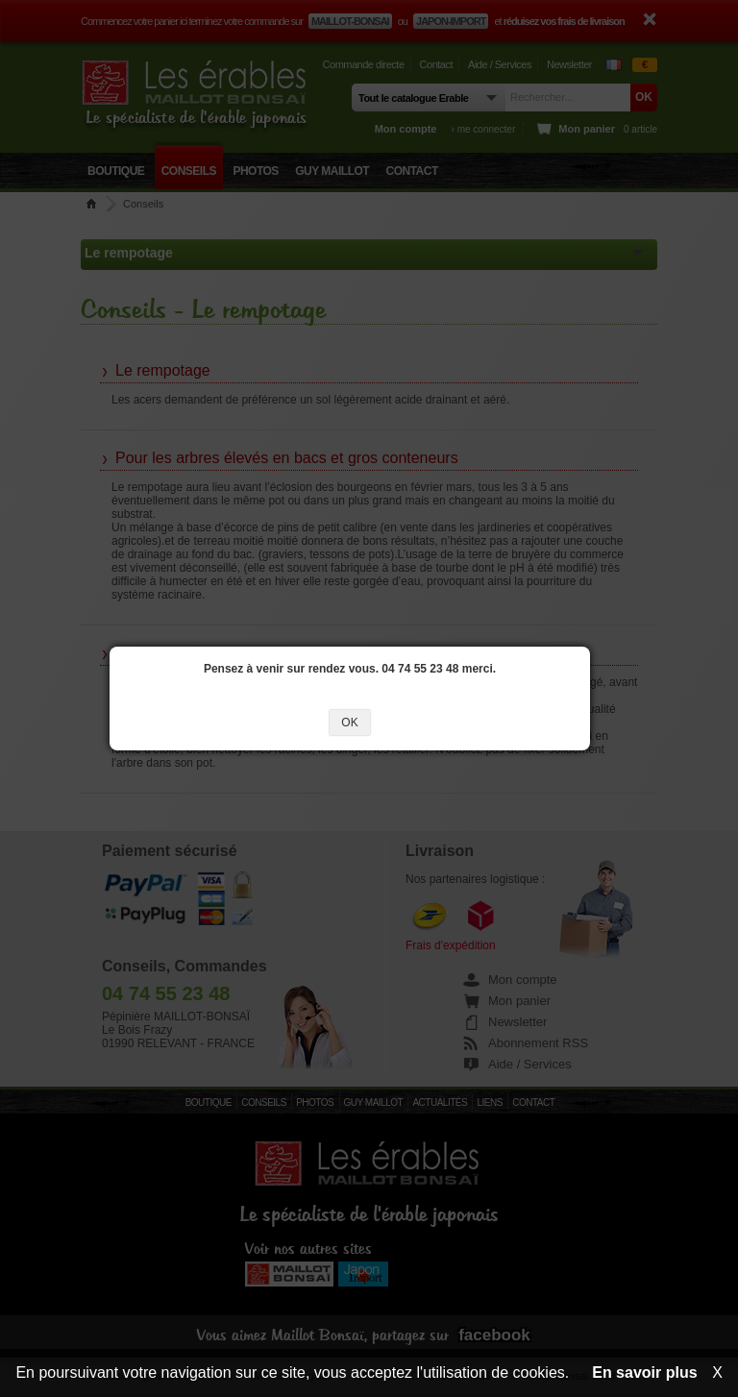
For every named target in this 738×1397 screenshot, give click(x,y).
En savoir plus (644, 1372)
